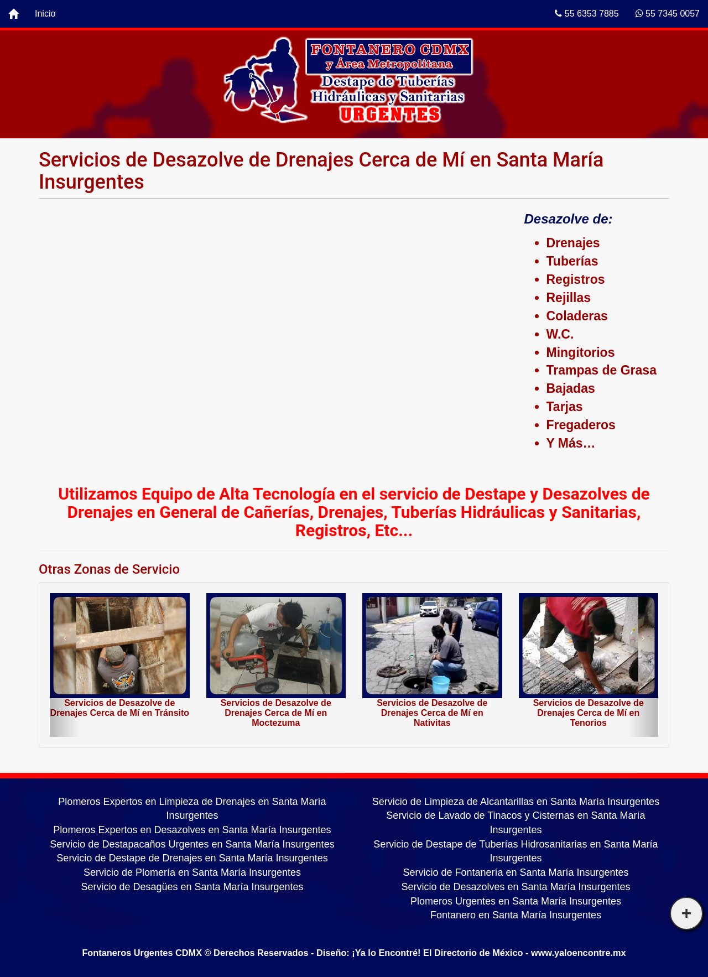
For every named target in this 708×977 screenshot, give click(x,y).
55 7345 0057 (668, 13)
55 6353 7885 (586, 13)
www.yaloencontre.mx (578, 953)
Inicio (45, 13)
